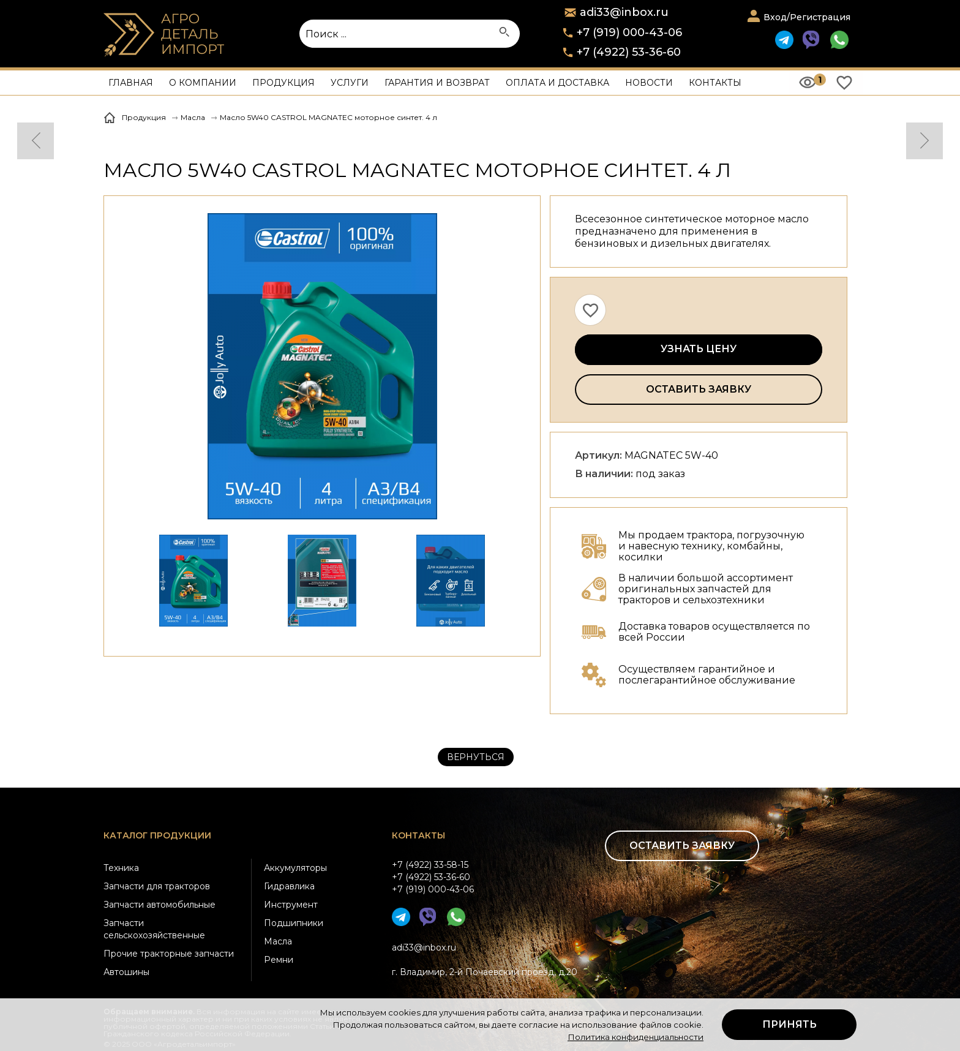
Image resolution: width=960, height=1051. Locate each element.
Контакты (715, 82)
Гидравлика (289, 886)
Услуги (350, 82)
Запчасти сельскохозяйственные (154, 929)
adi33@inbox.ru (424, 947)
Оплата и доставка (557, 82)
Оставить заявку (698, 389)
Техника (121, 867)
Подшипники (293, 923)
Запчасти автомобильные (159, 904)
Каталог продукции (157, 835)
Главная (130, 82)
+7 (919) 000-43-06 (629, 32)
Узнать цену (699, 349)
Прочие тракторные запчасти (168, 953)
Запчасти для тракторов (156, 886)
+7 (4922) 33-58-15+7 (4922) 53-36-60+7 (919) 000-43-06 (433, 877)
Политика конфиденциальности (635, 1037)
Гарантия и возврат (437, 82)
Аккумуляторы (295, 867)
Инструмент (291, 904)
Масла (278, 941)
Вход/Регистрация (806, 17)
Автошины (126, 972)
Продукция (283, 82)
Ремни (278, 959)
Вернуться (475, 757)
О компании (202, 82)
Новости (649, 82)
